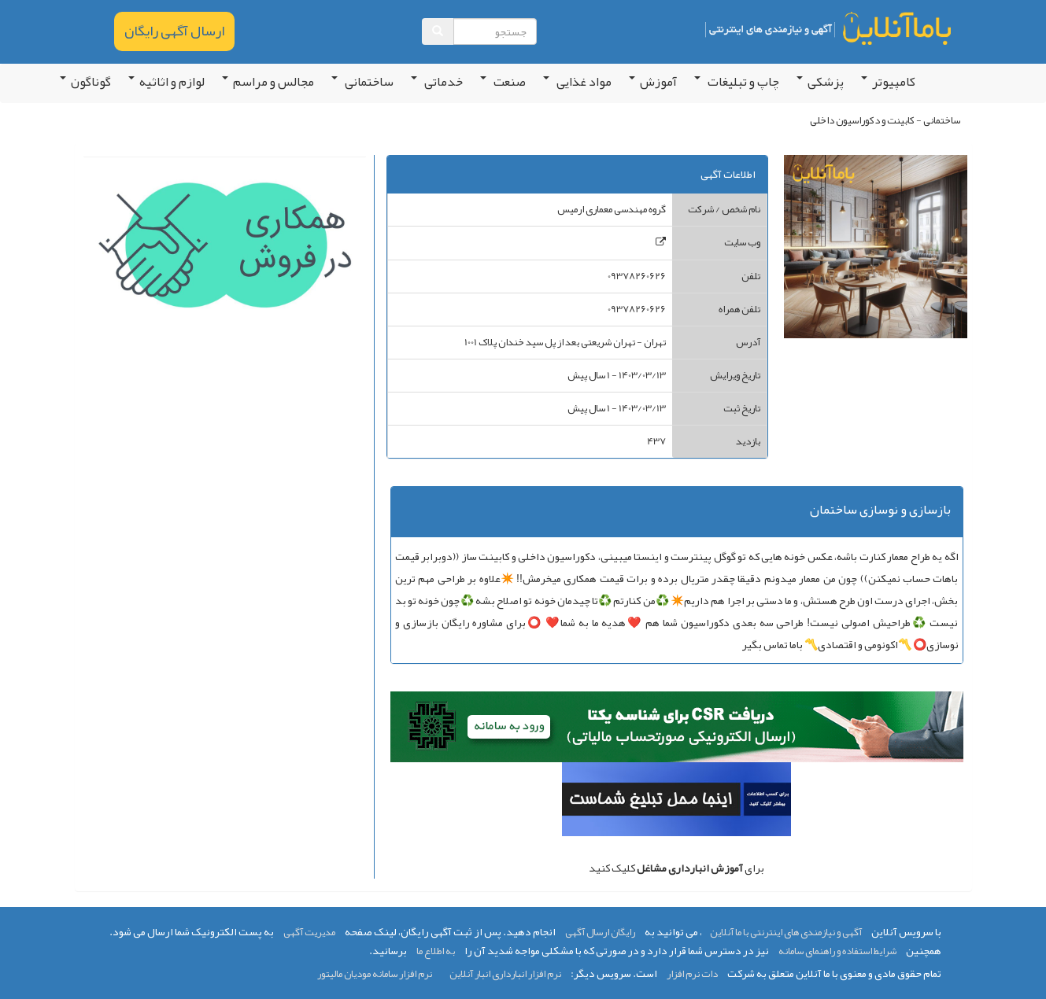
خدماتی (437, 81)
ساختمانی (362, 81)
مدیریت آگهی (309, 932)
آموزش (653, 81)
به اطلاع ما (435, 951)
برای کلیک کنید (676, 868)
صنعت (503, 81)
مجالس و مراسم (268, 81)
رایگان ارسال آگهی (600, 932)
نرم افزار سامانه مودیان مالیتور (374, 974)
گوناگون (85, 81)
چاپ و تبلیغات (736, 81)
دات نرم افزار (692, 974)
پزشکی (820, 81)
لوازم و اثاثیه (166, 81)
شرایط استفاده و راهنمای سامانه (837, 951)
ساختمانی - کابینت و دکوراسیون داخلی (885, 120)
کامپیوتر (888, 81)
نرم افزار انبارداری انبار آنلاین (505, 974)
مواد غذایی (577, 81)
